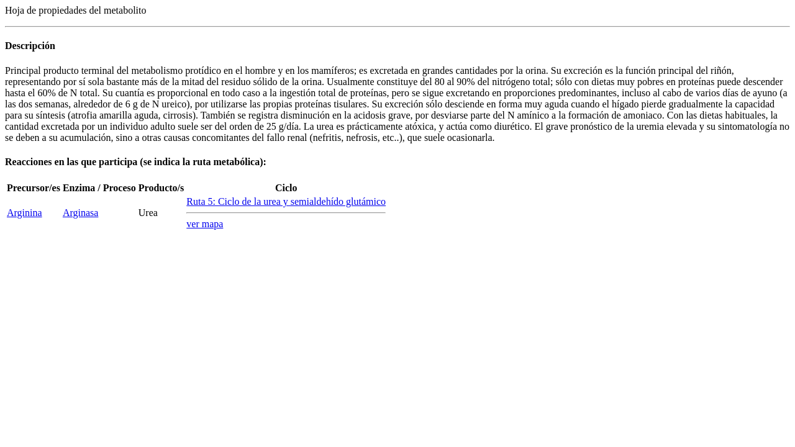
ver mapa (204, 224)
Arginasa (80, 212)
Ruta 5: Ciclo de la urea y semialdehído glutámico (286, 201)
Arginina (24, 212)
